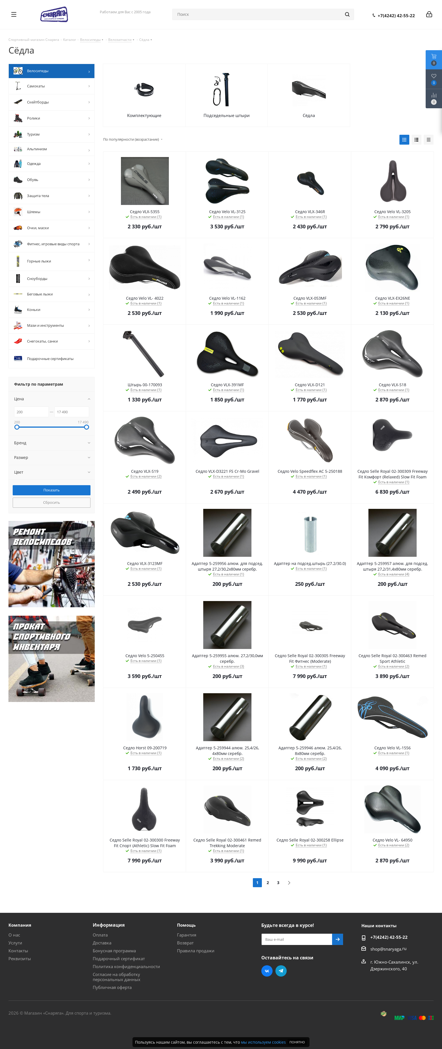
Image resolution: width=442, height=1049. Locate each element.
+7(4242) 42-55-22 (396, 15)
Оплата (100, 935)
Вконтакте (267, 971)
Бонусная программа (114, 950)
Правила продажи (196, 950)
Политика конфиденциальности (126, 966)
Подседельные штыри (227, 115)
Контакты (18, 950)
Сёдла (309, 115)
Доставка (102, 943)
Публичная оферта (112, 987)
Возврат (185, 943)
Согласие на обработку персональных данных (116, 976)
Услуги (15, 943)
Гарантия (186, 935)
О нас (14, 935)
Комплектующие (144, 115)
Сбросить (51, 502)
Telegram (281, 971)
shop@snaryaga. (386, 949)
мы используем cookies (263, 1042)
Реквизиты (19, 958)
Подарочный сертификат (119, 958)
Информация (109, 925)
